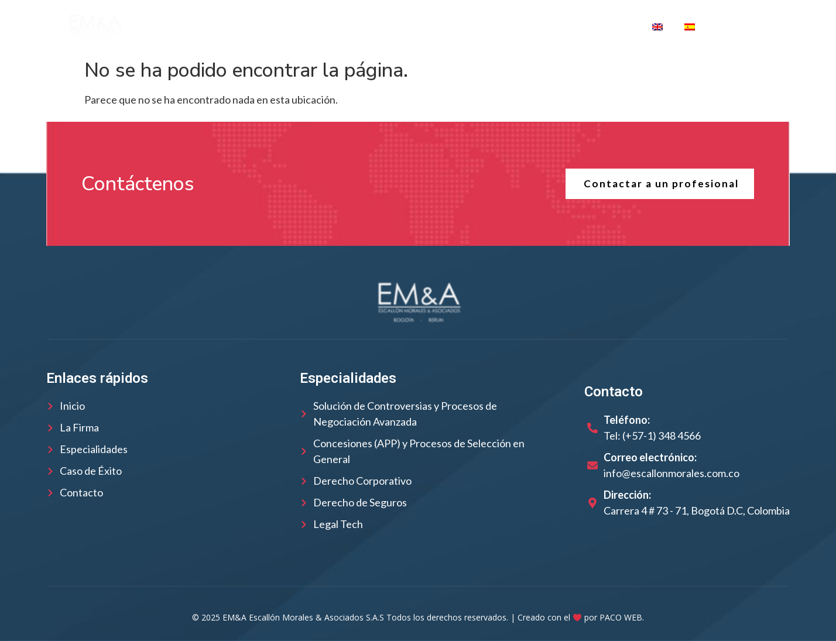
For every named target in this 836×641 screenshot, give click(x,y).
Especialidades (434, 26)
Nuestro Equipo (333, 26)
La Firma (254, 26)
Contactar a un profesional (659, 183)
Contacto (611, 26)
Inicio (198, 26)
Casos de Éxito (532, 26)
